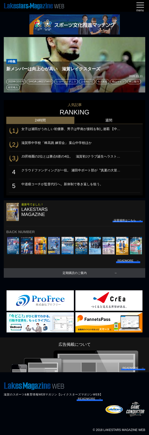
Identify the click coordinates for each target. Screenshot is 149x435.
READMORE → (90, 398)
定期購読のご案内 (75, 272)
